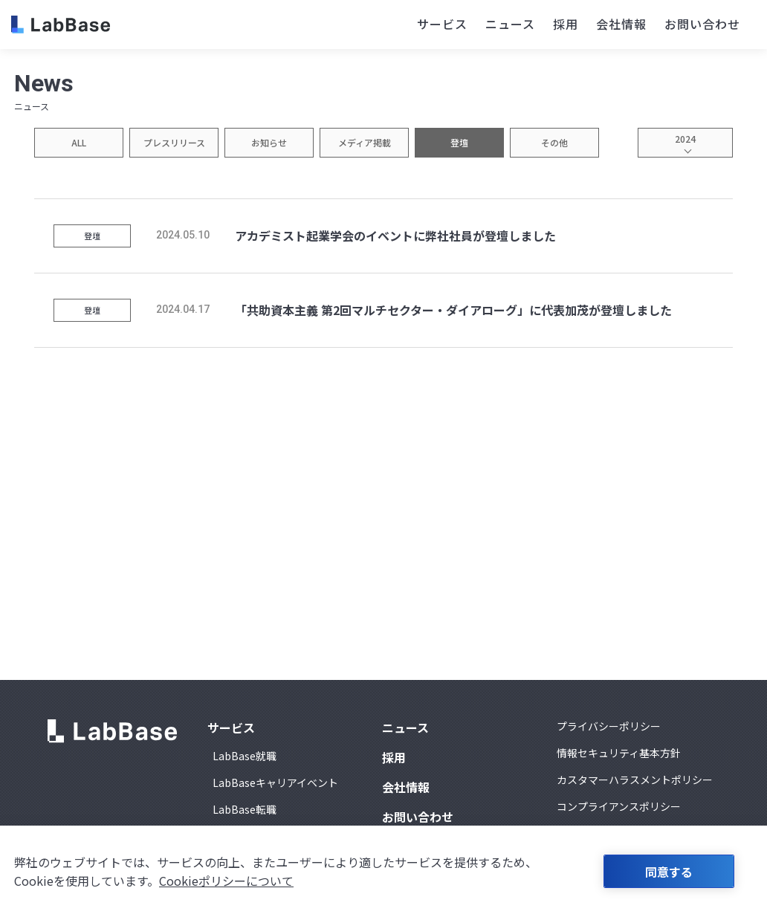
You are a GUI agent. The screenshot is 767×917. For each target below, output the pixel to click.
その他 (554, 142)
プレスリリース (174, 142)
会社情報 (621, 24)
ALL (78, 142)
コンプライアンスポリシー (619, 806)
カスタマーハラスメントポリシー (635, 779)
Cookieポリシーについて (226, 881)
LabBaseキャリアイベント (275, 782)
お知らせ (269, 142)
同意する (669, 872)
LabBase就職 (244, 755)
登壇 (459, 142)
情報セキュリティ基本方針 (619, 752)
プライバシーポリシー (609, 726)
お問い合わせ (702, 24)
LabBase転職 (244, 809)
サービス (442, 24)
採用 (565, 24)
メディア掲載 (364, 142)
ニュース (510, 24)
